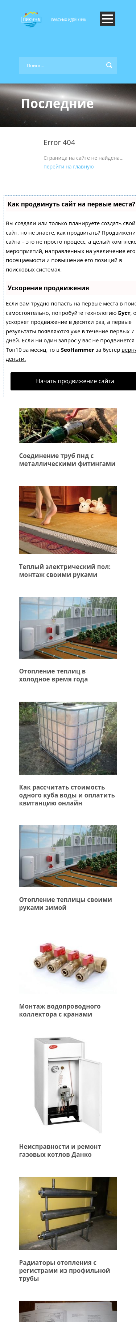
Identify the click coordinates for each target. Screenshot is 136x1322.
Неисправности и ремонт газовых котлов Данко (60, 1150)
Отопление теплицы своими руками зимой (65, 903)
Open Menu (107, 19)
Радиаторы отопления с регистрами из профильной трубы (64, 1270)
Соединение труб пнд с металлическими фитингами (67, 460)
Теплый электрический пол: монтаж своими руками (65, 570)
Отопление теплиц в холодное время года (53, 675)
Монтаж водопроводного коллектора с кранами (60, 1010)
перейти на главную (69, 166)
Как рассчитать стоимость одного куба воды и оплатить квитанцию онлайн (67, 795)
